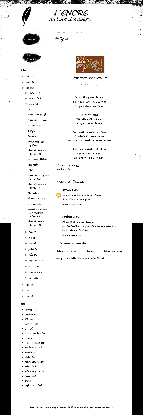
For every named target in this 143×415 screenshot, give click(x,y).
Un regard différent (38, 159)
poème (69, 169)
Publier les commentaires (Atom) (87, 258)
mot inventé (31, 348)
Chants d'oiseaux (36, 199)
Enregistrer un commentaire (74, 243)
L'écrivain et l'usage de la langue (38, 177)
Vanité (31, 170)
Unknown (66, 189)
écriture (29, 324)
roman (27, 376)
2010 (28, 88)
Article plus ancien (113, 251)
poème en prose (33, 371)
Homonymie (33, 165)
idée (27, 329)
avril (31, 232)
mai (31, 238)
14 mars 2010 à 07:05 (72, 235)
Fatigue (32, 131)
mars (32, 104)
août (31, 255)
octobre (33, 266)
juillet (32, 249)
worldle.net (101, 77)
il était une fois (33, 333)
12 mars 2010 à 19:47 (72, 204)
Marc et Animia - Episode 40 (37, 152)
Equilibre (32, 136)
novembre (34, 272)
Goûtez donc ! (35, 204)
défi (26, 319)
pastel (28, 357)
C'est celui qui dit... (37, 114)
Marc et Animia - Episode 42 (37, 223)
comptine (29, 314)
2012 (28, 291)
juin (31, 243)
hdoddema (88, 407)
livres (27, 338)
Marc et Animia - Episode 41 (37, 186)
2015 (28, 296)
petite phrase (32, 362)
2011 (28, 285)
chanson (28, 310)
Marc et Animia (32, 343)
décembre (34, 278)
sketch (28, 381)
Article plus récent (66, 251)
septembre (35, 261)
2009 (28, 82)
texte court (31, 386)
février (33, 99)
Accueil (90, 251)
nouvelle (28, 352)
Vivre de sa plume (37, 120)
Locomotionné (34, 125)
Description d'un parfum (36, 143)
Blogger (110, 407)
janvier (33, 93)
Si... (30, 109)
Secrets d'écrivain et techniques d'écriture (37, 213)
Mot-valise (33, 193)
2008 (28, 76)
